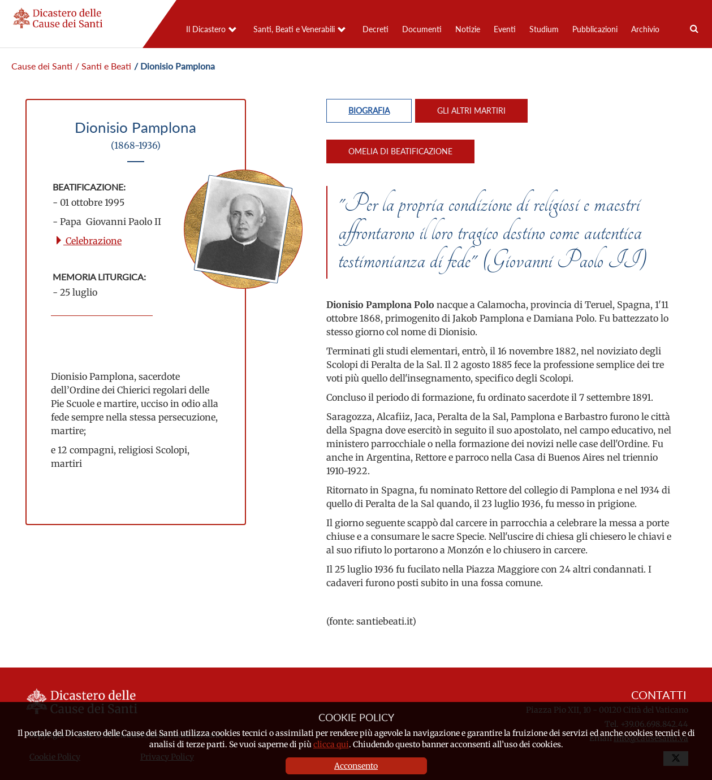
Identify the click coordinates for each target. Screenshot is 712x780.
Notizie (467, 29)
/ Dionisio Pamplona (174, 65)
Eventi (505, 29)
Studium (544, 29)
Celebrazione (88, 240)
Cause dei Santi (41, 65)
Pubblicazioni (595, 29)
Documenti (422, 29)
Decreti (376, 29)
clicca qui (331, 744)
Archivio (645, 29)
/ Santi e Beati (103, 65)
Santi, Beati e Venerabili (294, 29)
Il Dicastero (206, 29)
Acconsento (356, 766)
